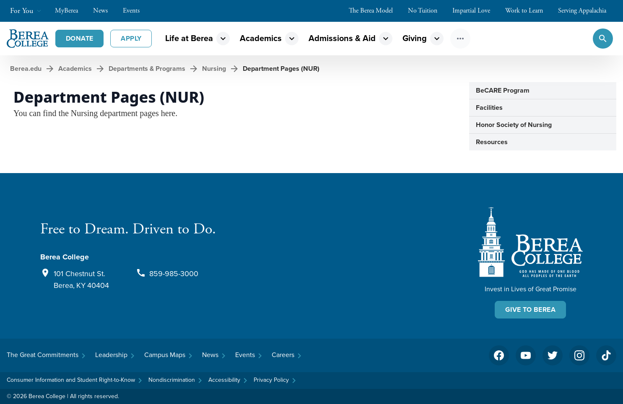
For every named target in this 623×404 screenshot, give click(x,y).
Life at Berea (189, 38)
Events (135, 10)
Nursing (214, 68)
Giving (414, 38)
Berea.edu (26, 68)
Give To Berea (530, 309)
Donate (79, 38)
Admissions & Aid (342, 38)
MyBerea (70, 10)
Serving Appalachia (586, 10)
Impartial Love (475, 10)
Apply (131, 38)
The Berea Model (375, 10)
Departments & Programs (147, 68)
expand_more (223, 39)
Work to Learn (528, 10)
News (104, 10)
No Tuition (427, 10)
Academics (261, 38)
